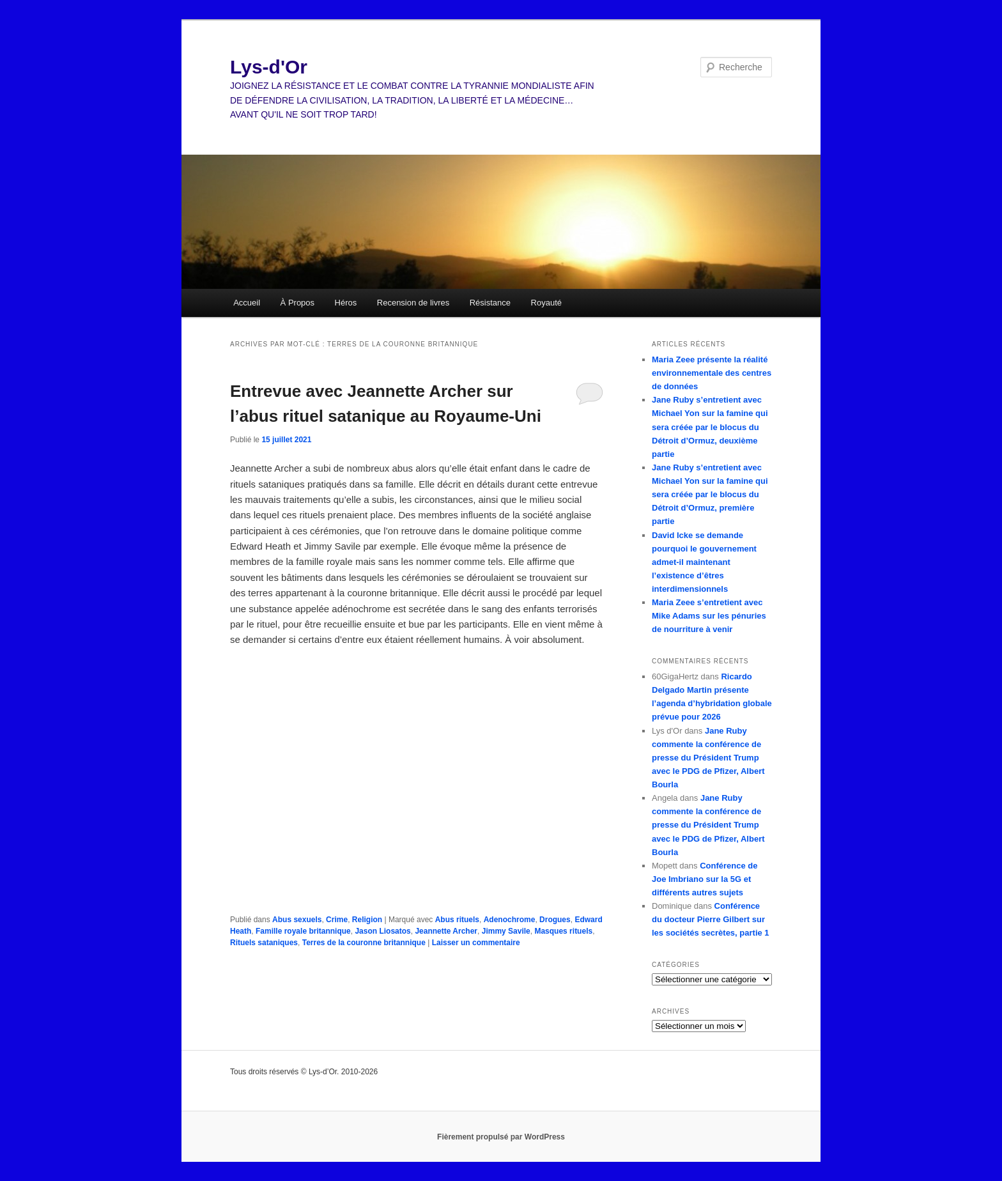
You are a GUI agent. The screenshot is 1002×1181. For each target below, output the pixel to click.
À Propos (297, 302)
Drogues (555, 919)
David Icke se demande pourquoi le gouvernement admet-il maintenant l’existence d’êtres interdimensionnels (704, 562)
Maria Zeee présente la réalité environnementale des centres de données (711, 373)
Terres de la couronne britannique (364, 942)
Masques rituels (563, 931)
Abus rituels (457, 919)
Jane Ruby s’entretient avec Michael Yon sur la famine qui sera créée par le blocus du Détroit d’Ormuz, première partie (710, 495)
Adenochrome (510, 919)
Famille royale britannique (303, 931)
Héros (346, 302)
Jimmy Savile (506, 931)
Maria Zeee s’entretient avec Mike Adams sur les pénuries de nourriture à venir (709, 616)
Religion (367, 919)
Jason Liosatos (382, 931)
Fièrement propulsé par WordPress (501, 1136)
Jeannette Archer (446, 931)
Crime (337, 919)
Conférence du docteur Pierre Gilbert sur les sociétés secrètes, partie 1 (710, 919)
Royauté (546, 302)
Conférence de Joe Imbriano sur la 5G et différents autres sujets (704, 879)
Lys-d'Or (268, 66)
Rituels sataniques (264, 942)
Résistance (490, 302)
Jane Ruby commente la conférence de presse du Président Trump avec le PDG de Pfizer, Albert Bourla (708, 758)
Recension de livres (413, 302)
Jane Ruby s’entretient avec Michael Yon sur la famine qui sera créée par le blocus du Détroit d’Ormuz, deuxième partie (710, 427)
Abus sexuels (296, 919)
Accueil (246, 302)
